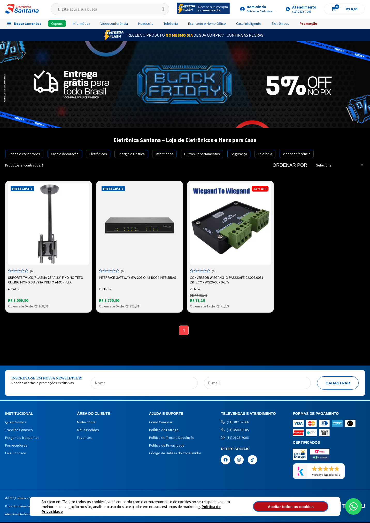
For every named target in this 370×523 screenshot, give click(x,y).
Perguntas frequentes (22, 438)
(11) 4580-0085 (235, 430)
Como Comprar (160, 423)
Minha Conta (86, 423)
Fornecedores (16, 446)
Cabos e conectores (24, 154)
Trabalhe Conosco (19, 430)
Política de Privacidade (203, 508)
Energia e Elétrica (131, 154)
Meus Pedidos (88, 430)
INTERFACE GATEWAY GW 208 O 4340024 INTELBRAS (138, 277)
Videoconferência (114, 23)
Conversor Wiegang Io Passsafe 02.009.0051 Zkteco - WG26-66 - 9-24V (227, 279)
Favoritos (84, 438)
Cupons (57, 23)
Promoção (308, 23)
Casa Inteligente (248, 23)
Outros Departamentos (202, 154)
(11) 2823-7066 (235, 423)
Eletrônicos (280, 23)
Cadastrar (338, 384)
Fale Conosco (15, 453)
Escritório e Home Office (207, 23)
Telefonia (171, 23)
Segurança (239, 154)
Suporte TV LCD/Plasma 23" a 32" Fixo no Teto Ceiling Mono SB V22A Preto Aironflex (46, 279)
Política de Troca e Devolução (171, 438)
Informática (81, 23)
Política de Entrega (163, 430)
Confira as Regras (245, 35)
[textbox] (110, 9)
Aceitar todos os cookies (300, 506)
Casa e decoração (65, 154)
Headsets (145, 23)
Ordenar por (290, 165)
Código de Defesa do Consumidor (175, 453)
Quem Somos (15, 423)
